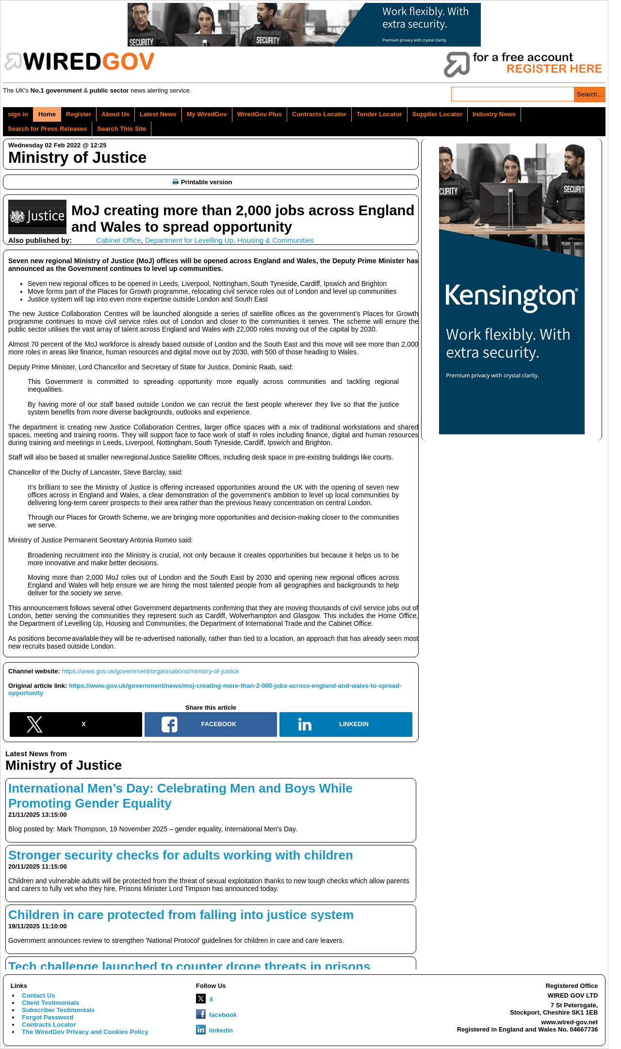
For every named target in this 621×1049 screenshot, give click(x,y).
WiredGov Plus (259, 114)
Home (47, 114)
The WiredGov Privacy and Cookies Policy (85, 1031)
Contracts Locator (319, 114)
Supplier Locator (437, 114)
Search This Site (121, 128)
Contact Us (38, 995)
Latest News (158, 114)
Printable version (202, 182)
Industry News (494, 114)
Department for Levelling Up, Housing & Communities (229, 240)
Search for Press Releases (47, 128)
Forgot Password (47, 1017)
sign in (18, 114)
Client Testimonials (50, 1002)
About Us (115, 114)
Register (78, 114)
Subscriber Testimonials (58, 1010)
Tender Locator (379, 114)
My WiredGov (207, 114)
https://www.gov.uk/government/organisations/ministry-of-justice (150, 671)
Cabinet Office (118, 240)
